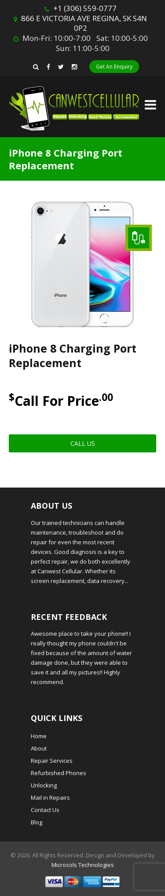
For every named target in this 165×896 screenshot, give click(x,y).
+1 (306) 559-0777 (85, 8)
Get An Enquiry (114, 66)
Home (39, 736)
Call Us (82, 443)
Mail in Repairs (50, 797)
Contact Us (45, 810)
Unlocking (44, 785)
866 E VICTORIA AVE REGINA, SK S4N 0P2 (84, 23)
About (39, 748)
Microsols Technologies (82, 865)
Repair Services (52, 761)
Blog (36, 822)
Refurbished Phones (58, 773)
